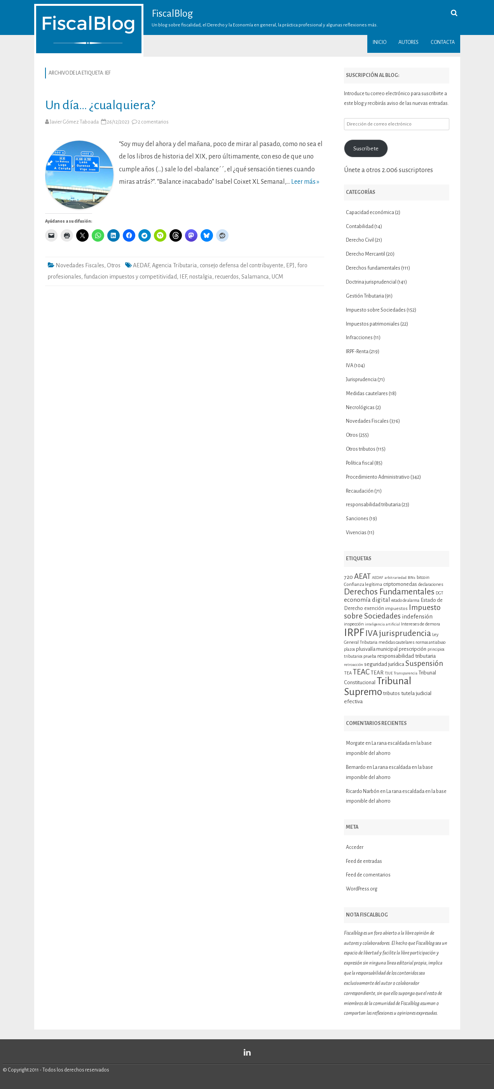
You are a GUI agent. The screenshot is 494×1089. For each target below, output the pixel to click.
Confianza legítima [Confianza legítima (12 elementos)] (363, 584)
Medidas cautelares (367, 393)
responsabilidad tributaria (373, 504)
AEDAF (141, 265)
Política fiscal (360, 463)
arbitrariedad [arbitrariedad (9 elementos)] (395, 577)
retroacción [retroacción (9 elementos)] (353, 664)
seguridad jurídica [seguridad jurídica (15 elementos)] (384, 664)
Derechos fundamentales (373, 268)
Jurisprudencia (361, 379)
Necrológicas (360, 407)
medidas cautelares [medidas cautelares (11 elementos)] (396, 642)
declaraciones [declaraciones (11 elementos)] (430, 584)
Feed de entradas (364, 861)
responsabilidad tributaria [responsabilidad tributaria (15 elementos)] (406, 656)
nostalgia (200, 277)
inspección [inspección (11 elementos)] (354, 624)
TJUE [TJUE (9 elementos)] (389, 673)
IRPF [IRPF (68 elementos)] (354, 632)
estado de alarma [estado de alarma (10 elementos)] (405, 600)
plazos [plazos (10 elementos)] (349, 649)
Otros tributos (360, 449)
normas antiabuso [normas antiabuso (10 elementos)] (430, 642)
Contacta (443, 42)
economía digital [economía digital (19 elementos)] (367, 599)
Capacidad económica (370, 212)
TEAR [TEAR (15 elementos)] (377, 673)
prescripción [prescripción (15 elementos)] (412, 649)
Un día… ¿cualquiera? (100, 105)
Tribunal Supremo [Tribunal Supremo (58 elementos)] (377, 686)
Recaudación (360, 491)
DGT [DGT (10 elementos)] (439, 593)
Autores (408, 42)
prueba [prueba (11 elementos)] (369, 656)
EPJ (290, 265)
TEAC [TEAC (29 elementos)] (361, 672)
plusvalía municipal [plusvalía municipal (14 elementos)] (377, 649)
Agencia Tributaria (174, 265)
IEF (183, 277)
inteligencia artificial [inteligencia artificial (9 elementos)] (382, 624)
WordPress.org (361, 889)
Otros (113, 265)
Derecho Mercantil (365, 254)
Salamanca (255, 277)
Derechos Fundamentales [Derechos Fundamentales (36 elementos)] (389, 591)
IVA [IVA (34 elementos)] (371, 633)
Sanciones (357, 518)
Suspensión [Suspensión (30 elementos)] (424, 663)
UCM (277, 277)
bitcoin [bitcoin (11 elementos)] (423, 577)
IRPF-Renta (357, 351)
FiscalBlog (172, 13)
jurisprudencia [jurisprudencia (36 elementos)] (405, 633)
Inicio (379, 42)
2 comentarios (153, 122)
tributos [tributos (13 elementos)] (391, 693)
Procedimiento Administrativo (378, 477)
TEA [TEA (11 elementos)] (348, 673)
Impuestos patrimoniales (373, 324)
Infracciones (359, 337)
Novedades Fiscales (80, 265)
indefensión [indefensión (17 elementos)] (417, 616)
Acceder (354, 847)
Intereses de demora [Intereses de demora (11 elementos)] (420, 624)
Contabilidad (360, 226)
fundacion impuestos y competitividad (130, 277)
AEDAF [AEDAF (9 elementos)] (377, 577)
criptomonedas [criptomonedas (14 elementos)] (400, 584)
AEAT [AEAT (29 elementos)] (362, 576)
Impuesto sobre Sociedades (376, 310)
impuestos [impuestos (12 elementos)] (396, 608)
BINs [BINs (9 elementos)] (411, 577)
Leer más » (305, 181)
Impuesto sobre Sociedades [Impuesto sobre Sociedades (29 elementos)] (392, 611)
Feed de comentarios (368, 875)
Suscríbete (366, 148)
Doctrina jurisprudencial (371, 282)
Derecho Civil (360, 240)
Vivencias (356, 532)
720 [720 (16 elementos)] (348, 577)
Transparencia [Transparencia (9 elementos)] (405, 673)
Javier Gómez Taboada (74, 122)
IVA (349, 365)
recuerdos (227, 277)
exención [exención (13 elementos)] (374, 608)
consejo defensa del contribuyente (241, 265)
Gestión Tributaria (365, 296)
